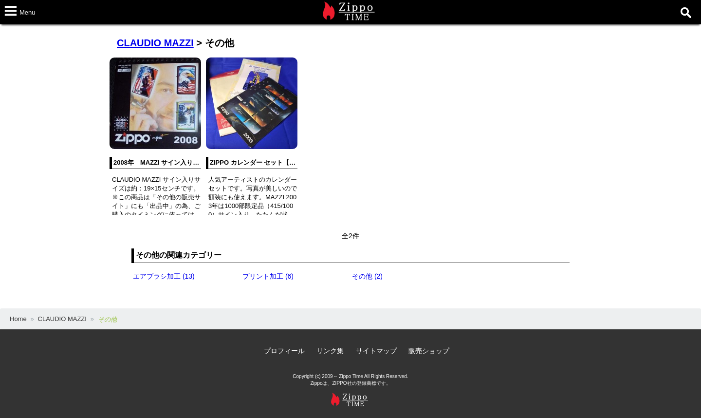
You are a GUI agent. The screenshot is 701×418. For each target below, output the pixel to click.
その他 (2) (367, 276)
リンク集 (330, 351)
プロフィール (284, 351)
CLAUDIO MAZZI (155, 43)
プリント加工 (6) (268, 276)
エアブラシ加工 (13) (164, 276)
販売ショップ (428, 351)
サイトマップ (376, 351)
